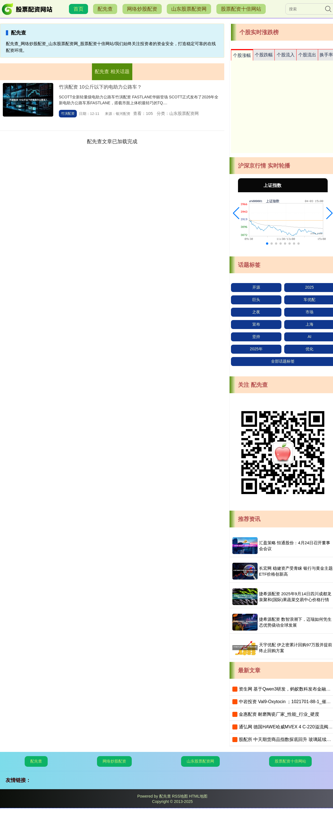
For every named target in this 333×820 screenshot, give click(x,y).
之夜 (256, 312)
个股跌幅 (264, 54)
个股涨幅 (242, 55)
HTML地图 (198, 796)
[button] (236, 213)
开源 (256, 287)
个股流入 (286, 54)
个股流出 (307, 54)
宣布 (256, 324)
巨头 (256, 299)
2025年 (256, 349)
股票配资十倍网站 (241, 9)
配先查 (105, 9)
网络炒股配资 (142, 9)
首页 (78, 9)
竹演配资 (68, 113)
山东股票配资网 (189, 9)
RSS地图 (180, 796)
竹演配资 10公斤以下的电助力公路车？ (100, 87)
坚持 (256, 336)
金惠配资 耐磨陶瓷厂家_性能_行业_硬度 (279, 714)
